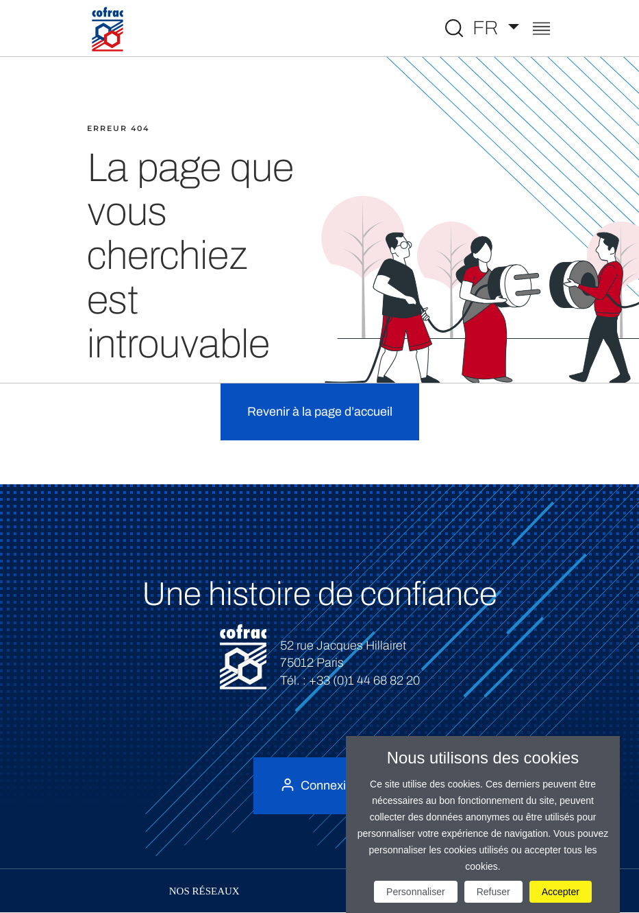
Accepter (560, 891)
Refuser (493, 891)
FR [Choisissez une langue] (488, 27)
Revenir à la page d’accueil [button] (319, 411)
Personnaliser (415, 891)
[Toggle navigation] (541, 30)
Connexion (330, 785)
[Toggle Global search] (454, 28)
